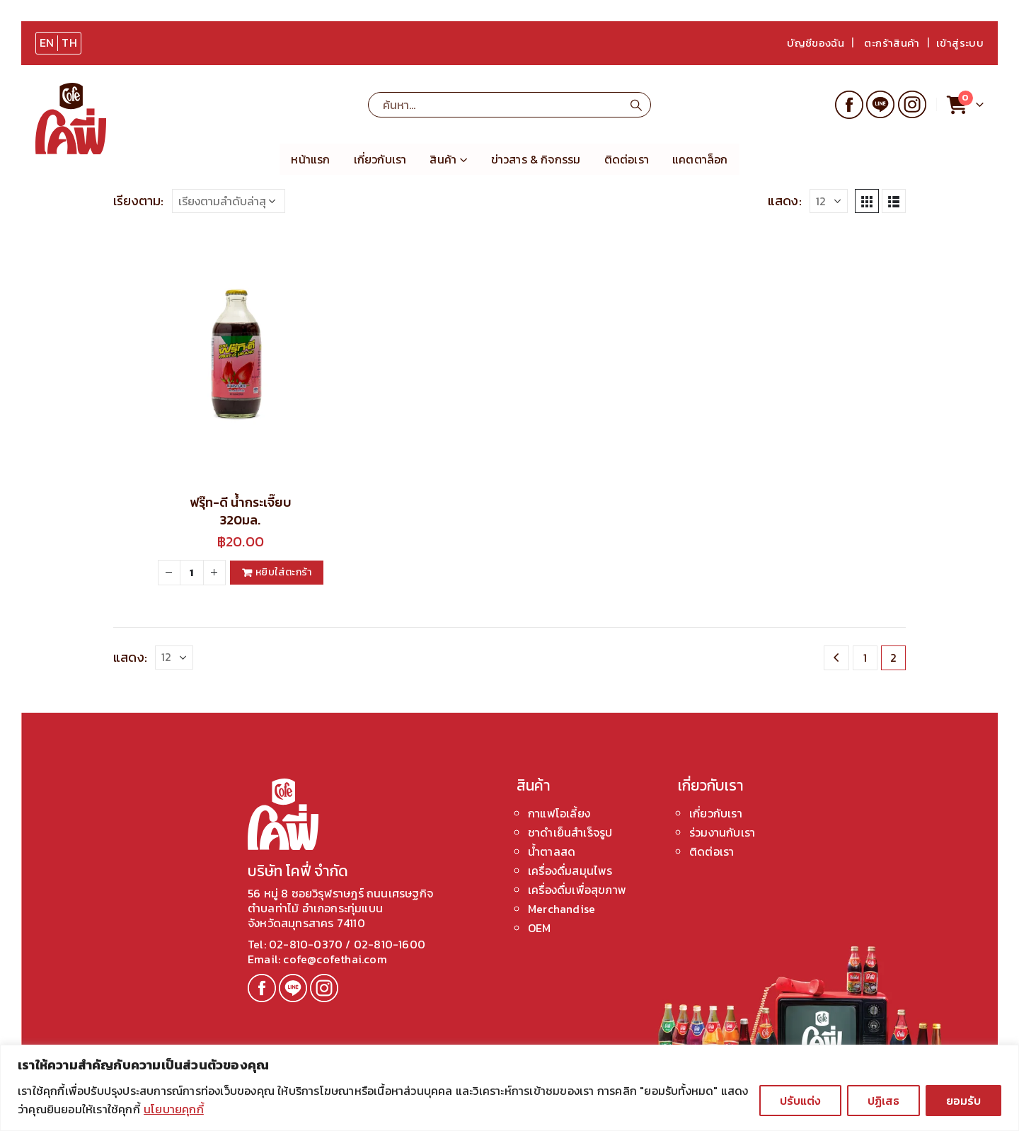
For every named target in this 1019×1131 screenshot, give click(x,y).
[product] (240, 354)
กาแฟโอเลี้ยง (559, 813)
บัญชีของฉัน (815, 43)
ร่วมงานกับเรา (722, 832)
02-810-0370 (307, 944)
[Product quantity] (192, 572)
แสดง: (785, 201)
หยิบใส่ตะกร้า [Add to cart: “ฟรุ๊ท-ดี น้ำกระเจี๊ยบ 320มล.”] (283, 572)
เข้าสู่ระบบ (960, 43)
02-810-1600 (389, 944)
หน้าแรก (310, 159)
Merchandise (561, 908)
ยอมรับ (963, 1100)
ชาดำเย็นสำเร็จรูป (570, 832)
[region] (509, 1088)
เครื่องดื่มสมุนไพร (570, 870)
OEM (539, 927)
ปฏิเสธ (883, 1100)
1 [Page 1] (865, 657)
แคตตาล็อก (700, 159)
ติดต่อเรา (626, 159)
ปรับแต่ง (800, 1100)
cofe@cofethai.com (333, 959)
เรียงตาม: (138, 201)
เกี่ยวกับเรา (380, 159)
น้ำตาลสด (551, 851)
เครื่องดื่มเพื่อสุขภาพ (577, 889)
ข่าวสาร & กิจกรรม (536, 159)
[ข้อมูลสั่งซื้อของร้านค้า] (228, 201)
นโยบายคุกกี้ (174, 1109)
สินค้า (443, 159)
